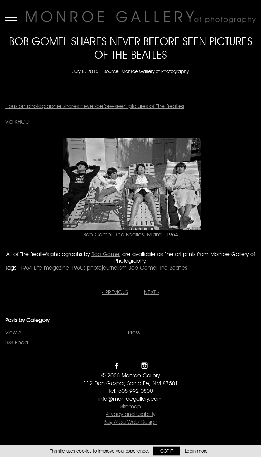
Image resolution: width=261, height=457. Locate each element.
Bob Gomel (105, 254)
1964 (26, 267)
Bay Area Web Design (130, 422)
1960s (78, 267)
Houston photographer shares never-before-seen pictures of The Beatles (94, 106)
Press (134, 332)
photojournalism (107, 267)
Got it (166, 451)
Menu (11, 17)
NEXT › (151, 292)
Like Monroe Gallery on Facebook (117, 366)
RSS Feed (16, 342)
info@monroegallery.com (130, 399)
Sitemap (130, 406)
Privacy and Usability (130, 414)
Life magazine (51, 267)
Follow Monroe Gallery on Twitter (131, 366)
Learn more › (198, 451)
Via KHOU (17, 121)
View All (14, 332)
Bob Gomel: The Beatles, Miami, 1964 (130, 234)
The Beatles (173, 267)
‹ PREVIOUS (115, 292)
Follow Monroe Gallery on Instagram (144, 366)
